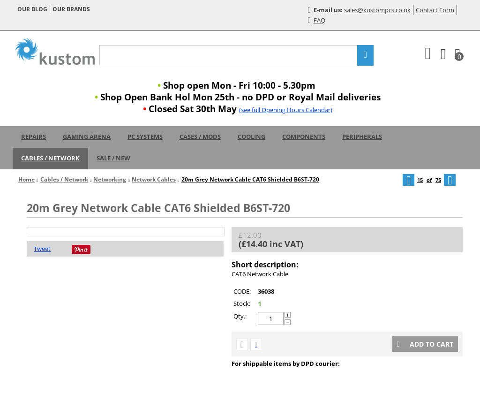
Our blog (32, 9)
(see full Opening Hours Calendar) (285, 110)
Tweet (42, 248)
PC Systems (145, 136)
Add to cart (425, 344)
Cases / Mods (200, 136)
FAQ (316, 20)
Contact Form (435, 10)
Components (303, 136)
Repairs (33, 136)
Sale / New (113, 158)
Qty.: (240, 316)
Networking (109, 179)
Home (26, 179)
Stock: (241, 303)
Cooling (251, 136)
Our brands (71, 9)
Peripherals (362, 136)
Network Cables (154, 179)
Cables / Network (50, 158)
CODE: (242, 291)
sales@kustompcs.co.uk (377, 10)
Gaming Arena (87, 136)
